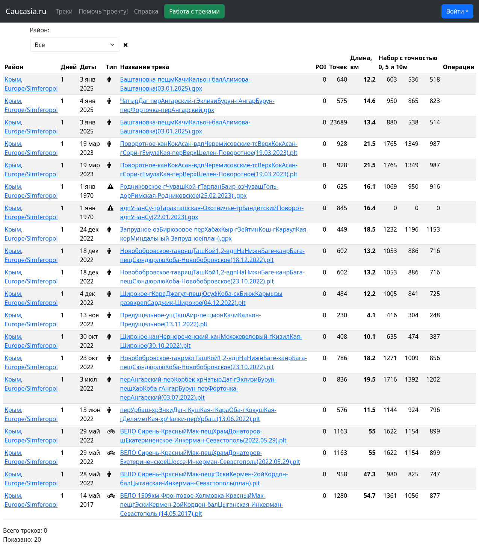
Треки (64, 11)
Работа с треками (194, 11)
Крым (13, 79)
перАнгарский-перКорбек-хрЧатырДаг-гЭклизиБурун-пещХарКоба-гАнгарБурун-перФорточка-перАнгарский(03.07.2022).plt (198, 388)
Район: (40, 30)
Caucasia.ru (26, 11)
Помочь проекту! (103, 11)
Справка (146, 11)
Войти (455, 11)
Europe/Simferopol (31, 88)
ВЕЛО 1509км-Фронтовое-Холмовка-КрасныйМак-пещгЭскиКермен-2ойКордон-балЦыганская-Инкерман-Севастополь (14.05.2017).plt (201, 504)
